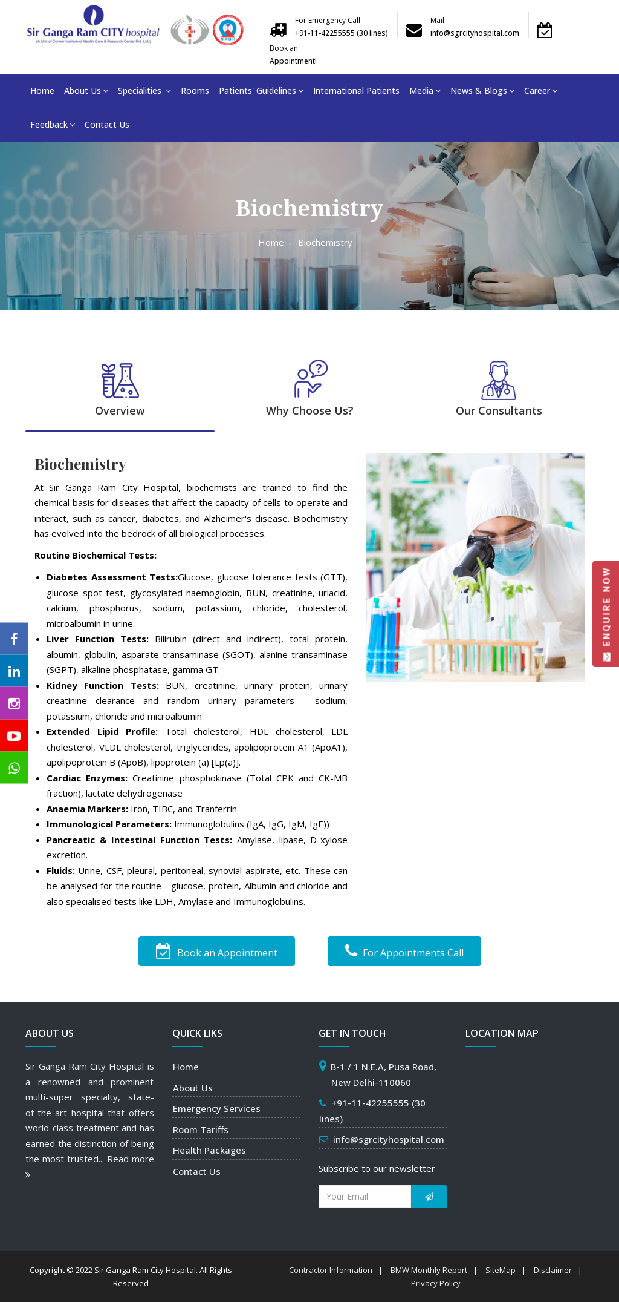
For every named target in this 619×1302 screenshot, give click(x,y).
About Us (86, 90)
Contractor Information (330, 1269)
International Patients (356, 90)
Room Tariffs (200, 1129)
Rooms (195, 90)
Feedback (52, 124)
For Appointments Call (404, 951)
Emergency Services (217, 1108)
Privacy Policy (436, 1283)
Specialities (144, 90)
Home (42, 90)
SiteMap (500, 1269)
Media (425, 90)
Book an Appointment (216, 951)
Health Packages (209, 1150)
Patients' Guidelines (261, 90)
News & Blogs (482, 90)
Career (540, 90)
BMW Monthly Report (429, 1269)
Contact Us (107, 124)
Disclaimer (553, 1269)
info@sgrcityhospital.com (388, 1139)
